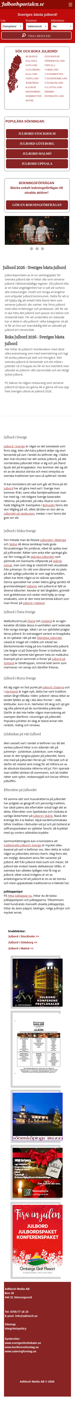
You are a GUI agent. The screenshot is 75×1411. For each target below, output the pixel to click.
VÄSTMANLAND (53, 82)
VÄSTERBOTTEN (53, 74)
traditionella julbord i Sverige (22, 845)
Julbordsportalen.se (22, 4)
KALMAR (31, 87)
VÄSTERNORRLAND (55, 78)
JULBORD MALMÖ (36, 153)
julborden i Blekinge (53, 540)
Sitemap (10, 1324)
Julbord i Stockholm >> (23, 936)
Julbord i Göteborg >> (22, 942)
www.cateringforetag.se (20, 1351)
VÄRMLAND (51, 69)
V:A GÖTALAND (53, 87)
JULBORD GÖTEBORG (37, 143)
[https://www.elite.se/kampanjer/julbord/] (37, 230)
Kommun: (37, 24)
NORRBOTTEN (34, 96)
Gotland (46, 621)
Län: (12, 24)
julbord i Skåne (43, 816)
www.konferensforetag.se (22, 1347)
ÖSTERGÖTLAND (54, 96)
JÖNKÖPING (32, 82)
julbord (8, 488)
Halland (31, 586)
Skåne (13, 544)
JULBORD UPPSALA (37, 163)
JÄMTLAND (32, 78)
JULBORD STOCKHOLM (37, 133)
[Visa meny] (69, 4)
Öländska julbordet (49, 638)
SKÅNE (30, 100)
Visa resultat (36, 35)
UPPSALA (49, 65)
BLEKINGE (32, 56)
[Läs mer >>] (38, 981)
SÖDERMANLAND (54, 60)
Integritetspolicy (15, 1328)
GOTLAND (31, 65)
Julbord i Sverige (14, 446)
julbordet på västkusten (19, 513)
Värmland (11, 691)
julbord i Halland (33, 603)
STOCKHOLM (51, 56)
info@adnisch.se (26, 1316)
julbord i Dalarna (53, 687)
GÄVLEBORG (33, 69)
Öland (31, 621)
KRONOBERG (33, 91)
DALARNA (31, 60)
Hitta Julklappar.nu (20, 896)
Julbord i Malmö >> (21, 948)
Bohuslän (49, 505)
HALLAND (31, 74)
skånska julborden (42, 557)
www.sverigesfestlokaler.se (23, 1343)
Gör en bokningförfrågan (37, 205)
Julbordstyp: (62, 24)
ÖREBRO (49, 91)
